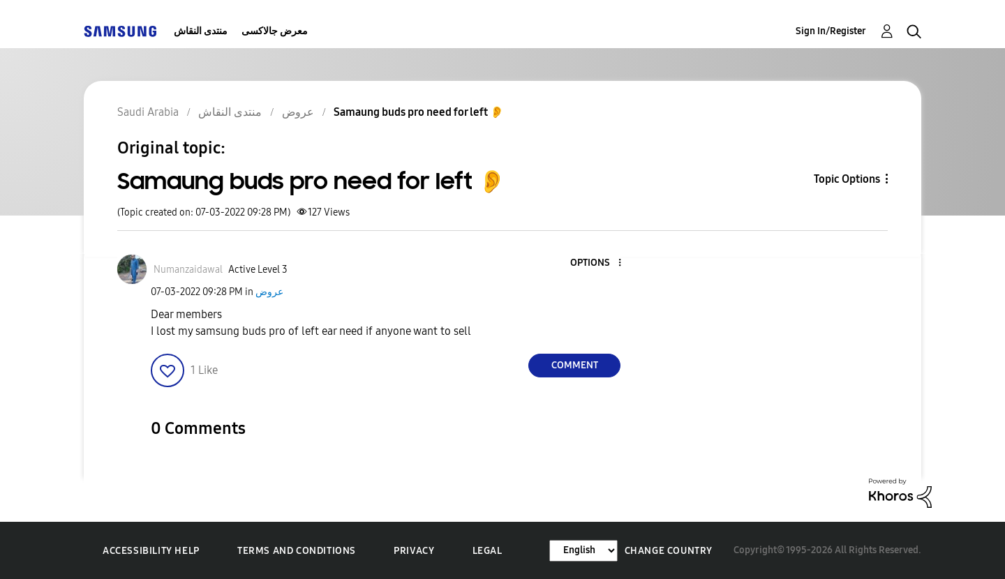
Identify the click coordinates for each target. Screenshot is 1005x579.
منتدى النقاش (201, 31)
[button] (596, 263)
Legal (487, 551)
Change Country (669, 551)
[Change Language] (583, 551)
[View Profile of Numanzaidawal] (188, 270)
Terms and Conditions (296, 551)
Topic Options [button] (847, 179)
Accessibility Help (151, 551)
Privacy (414, 551)
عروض (269, 292)
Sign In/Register (831, 31)
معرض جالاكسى (274, 31)
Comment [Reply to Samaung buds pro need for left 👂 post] (574, 365)
